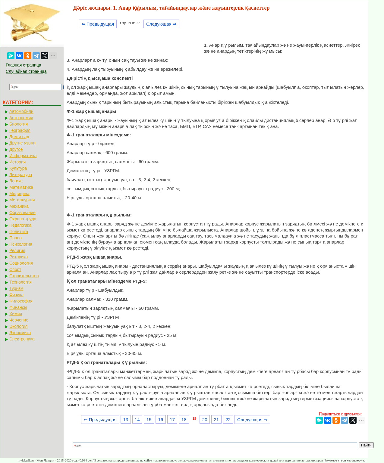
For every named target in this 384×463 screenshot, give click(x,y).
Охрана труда (22, 218)
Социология (21, 263)
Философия (20, 301)
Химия (15, 313)
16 (160, 419)
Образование (22, 212)
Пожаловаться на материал (345, 460)
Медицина (19, 193)
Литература (20, 174)
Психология (20, 244)
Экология (18, 326)
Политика (18, 231)
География (19, 130)
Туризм (16, 288)
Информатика (22, 155)
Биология (18, 124)
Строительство (24, 275)
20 (204, 419)
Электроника (22, 339)
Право (15, 237)
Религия (17, 250)
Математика (21, 187)
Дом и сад (19, 136)
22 (228, 419)
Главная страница (23, 65)
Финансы (18, 307)
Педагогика (20, 225)
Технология (20, 282)
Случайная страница (26, 71)
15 (149, 419)
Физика (16, 294)
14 (137, 419)
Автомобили (21, 111)
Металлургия (22, 199)
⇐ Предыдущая (97, 23)
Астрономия (21, 117)
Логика (16, 181)
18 (184, 419)
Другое (16, 149)
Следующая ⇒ (161, 23)
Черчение (18, 320)
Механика (19, 206)
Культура (18, 168)
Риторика (18, 256)
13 (125, 419)
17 (172, 419)
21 (216, 419)
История (17, 162)
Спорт (15, 269)
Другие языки (22, 143)
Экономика (20, 332)
